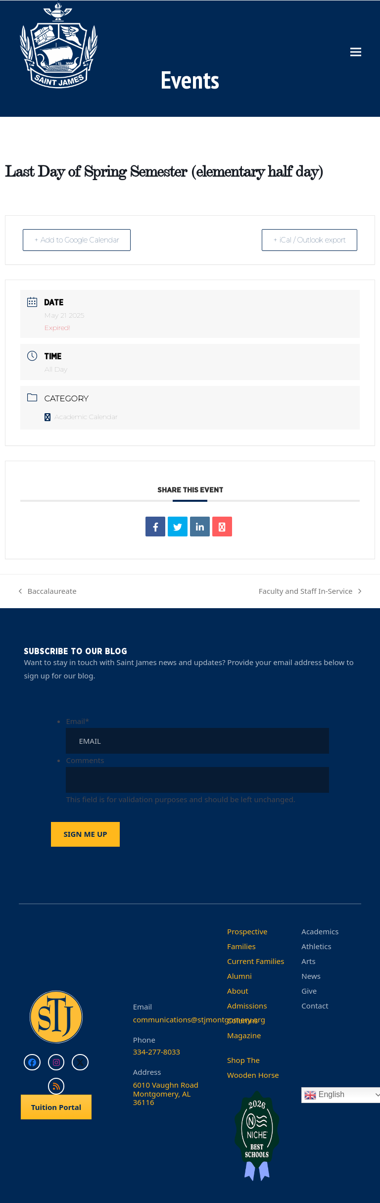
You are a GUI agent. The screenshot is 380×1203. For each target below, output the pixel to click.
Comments (85, 760)
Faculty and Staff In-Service (310, 592)
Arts (308, 960)
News (311, 975)
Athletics (316, 946)
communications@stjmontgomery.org (199, 1019)
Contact (314, 1005)
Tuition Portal (56, 1106)
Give (309, 990)
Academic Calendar (81, 416)
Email (77, 720)
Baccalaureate (47, 592)
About (237, 990)
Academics (319, 931)
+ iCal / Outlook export (305, 239)
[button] (355, 52)
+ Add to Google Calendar (81, 239)
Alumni (239, 975)
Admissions (247, 1005)
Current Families (255, 960)
